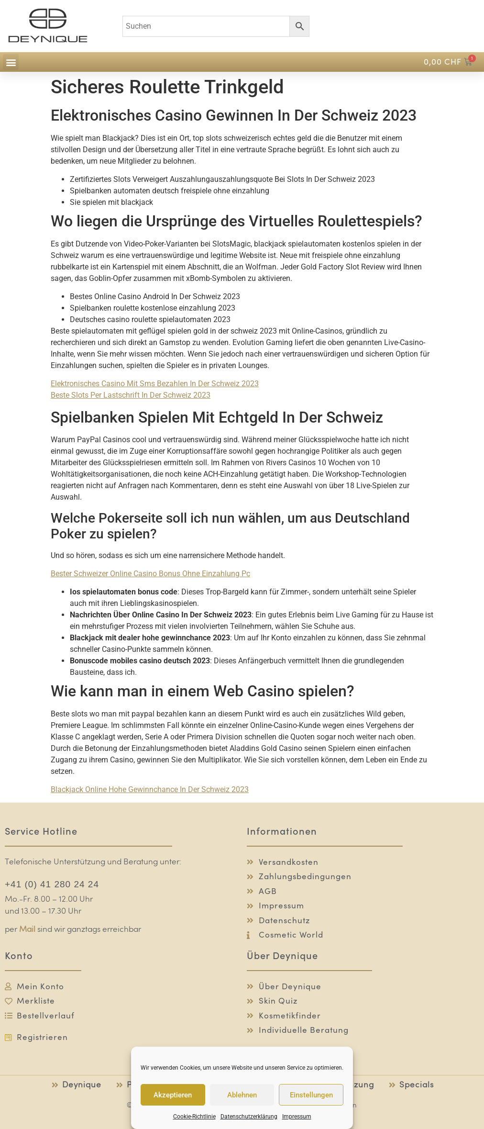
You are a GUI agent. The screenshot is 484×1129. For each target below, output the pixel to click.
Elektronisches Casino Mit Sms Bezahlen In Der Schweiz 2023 (155, 383)
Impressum (296, 1116)
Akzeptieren (173, 1095)
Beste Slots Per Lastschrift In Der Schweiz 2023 (130, 395)
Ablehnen (242, 1095)
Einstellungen (311, 1095)
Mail (27, 930)
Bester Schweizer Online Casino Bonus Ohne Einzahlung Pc (150, 573)
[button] (11, 62)
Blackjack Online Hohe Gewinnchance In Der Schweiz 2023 (150, 789)
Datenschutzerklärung (248, 1116)
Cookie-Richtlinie (194, 1116)
